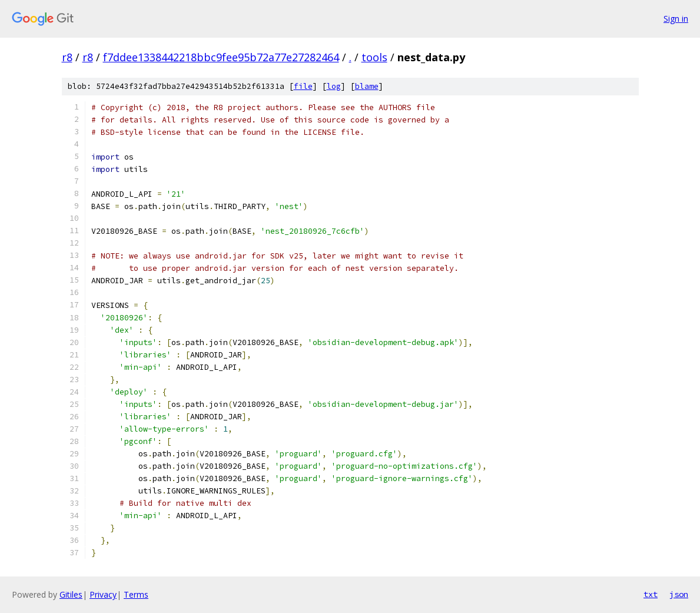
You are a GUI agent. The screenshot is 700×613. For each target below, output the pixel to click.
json (678, 594)
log (334, 86)
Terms (136, 594)
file (303, 86)
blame (367, 86)
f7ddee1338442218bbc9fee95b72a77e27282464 (221, 57)
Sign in (675, 18)
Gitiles (70, 594)
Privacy (103, 594)
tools (374, 57)
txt (650, 594)
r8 (67, 57)
